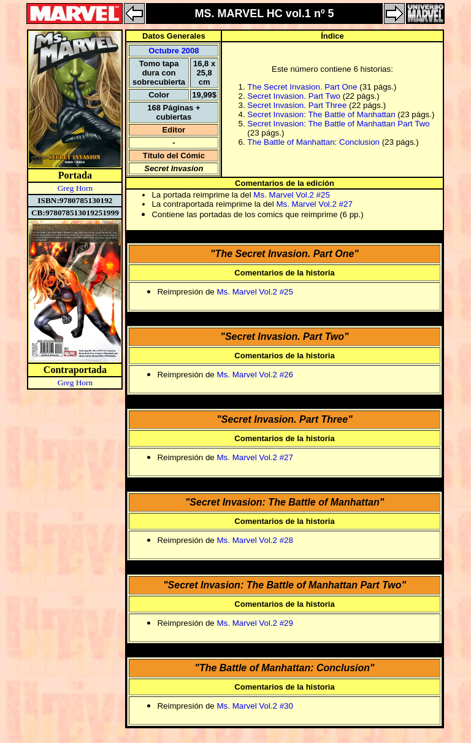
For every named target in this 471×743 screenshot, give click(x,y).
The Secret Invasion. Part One (302, 86)
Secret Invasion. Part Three (297, 105)
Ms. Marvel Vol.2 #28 (254, 540)
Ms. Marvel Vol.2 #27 (314, 204)
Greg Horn (75, 188)
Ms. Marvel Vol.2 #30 (254, 705)
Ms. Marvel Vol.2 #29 (254, 623)
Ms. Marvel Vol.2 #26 (254, 374)
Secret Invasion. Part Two (293, 96)
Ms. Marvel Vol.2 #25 (291, 194)
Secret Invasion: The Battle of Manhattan (321, 114)
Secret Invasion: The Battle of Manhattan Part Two (338, 123)
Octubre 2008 (173, 50)
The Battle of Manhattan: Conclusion (313, 142)
